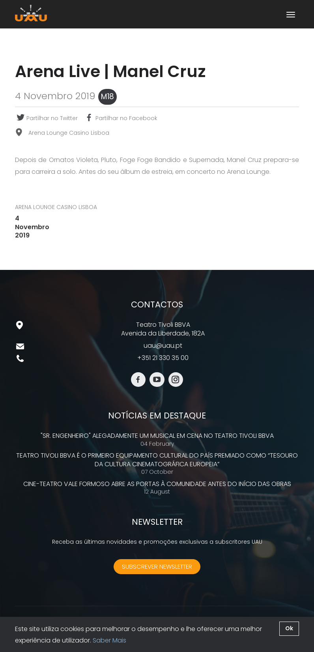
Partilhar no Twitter (46, 118)
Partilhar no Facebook (120, 118)
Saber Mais (109, 640)
